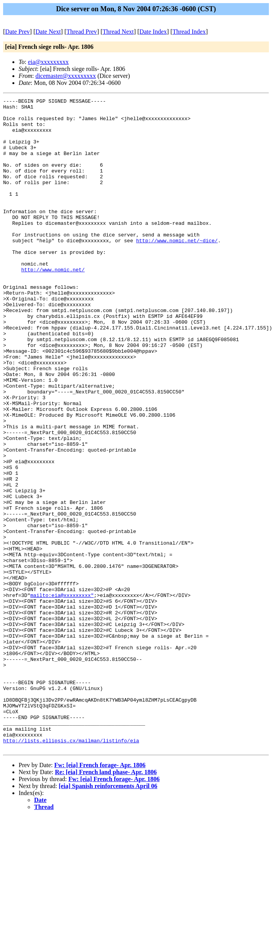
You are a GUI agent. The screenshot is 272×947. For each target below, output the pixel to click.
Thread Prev (81, 31)
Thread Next (118, 31)
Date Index (153, 31)
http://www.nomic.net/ (53, 304)
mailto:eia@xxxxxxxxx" (62, 695)
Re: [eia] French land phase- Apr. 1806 (106, 902)
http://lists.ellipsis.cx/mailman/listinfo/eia (71, 869)
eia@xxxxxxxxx (48, 62)
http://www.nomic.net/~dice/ (177, 269)
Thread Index (189, 31)
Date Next (48, 31)
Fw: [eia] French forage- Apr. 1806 (100, 895)
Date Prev (17, 31)
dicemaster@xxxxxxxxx (65, 75)
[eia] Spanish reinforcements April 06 (108, 916)
